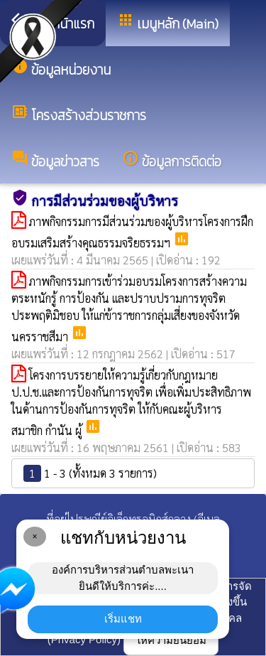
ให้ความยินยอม (170, 640)
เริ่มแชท (123, 619)
